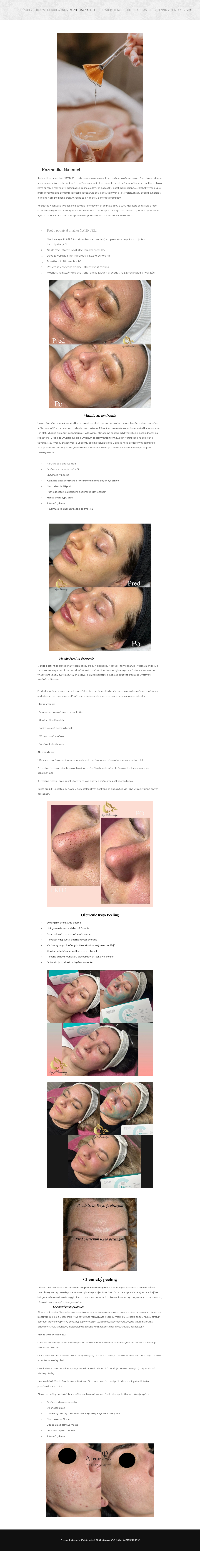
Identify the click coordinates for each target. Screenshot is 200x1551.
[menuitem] (36, 10)
